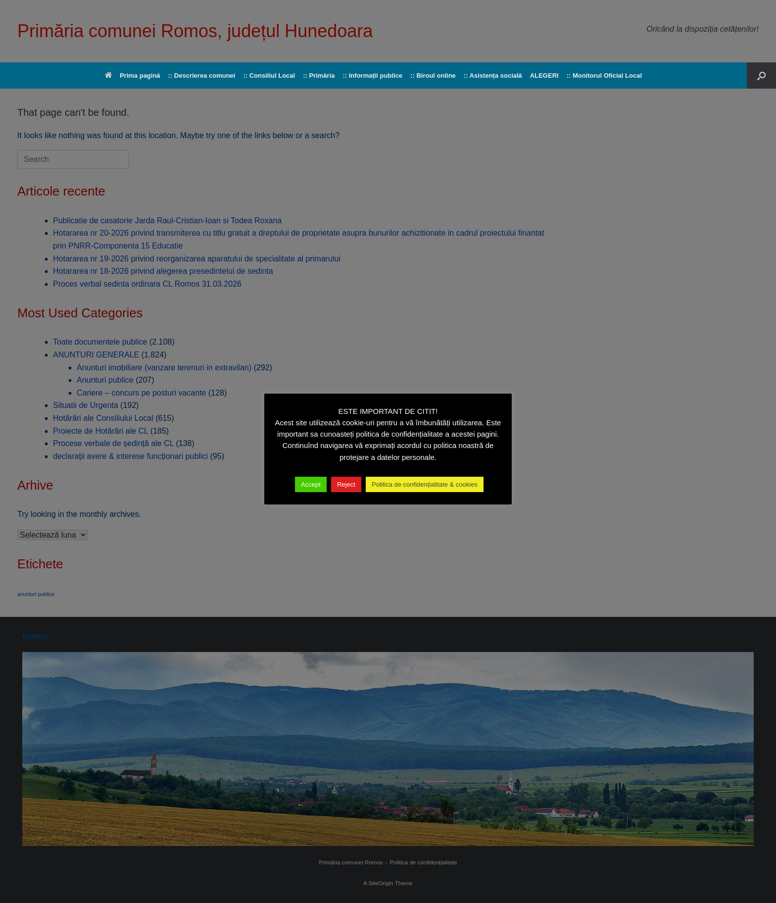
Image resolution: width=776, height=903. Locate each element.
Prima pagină (132, 75)
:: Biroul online (433, 75)
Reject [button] (346, 484)
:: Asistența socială (493, 75)
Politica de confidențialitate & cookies (425, 484)
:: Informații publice (372, 75)
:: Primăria (319, 75)
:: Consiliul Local (269, 75)
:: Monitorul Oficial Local (604, 75)
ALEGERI (544, 75)
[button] (761, 75)
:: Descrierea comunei (202, 75)
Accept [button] (311, 484)
